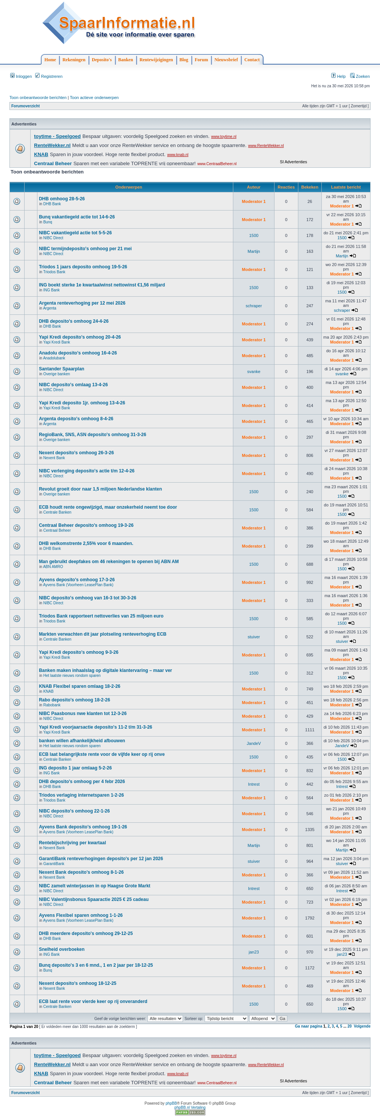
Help (338, 76)
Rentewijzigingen (156, 59)
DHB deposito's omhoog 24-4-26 (74, 321)
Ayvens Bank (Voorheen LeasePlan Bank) (78, 585)
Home (50, 59)
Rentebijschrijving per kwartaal (72, 842)
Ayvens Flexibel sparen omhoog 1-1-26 (81, 915)
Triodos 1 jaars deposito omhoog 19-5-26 (83, 266)
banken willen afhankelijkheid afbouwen (82, 740)
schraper (254, 305)
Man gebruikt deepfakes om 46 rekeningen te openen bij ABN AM (109, 561)
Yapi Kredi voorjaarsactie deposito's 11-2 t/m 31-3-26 (95, 727)
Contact (252, 59)
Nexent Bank (54, 458)
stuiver (254, 637)
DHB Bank (52, 204)
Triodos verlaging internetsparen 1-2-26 (81, 795)
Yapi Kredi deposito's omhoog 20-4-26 (80, 337)
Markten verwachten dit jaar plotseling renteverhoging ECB (102, 634)
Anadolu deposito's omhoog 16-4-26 (78, 353)
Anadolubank (54, 358)
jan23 (254, 952)
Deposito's (102, 59)
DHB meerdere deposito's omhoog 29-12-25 (86, 933)
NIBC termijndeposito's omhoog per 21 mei (85, 248)
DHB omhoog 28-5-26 (62, 198)
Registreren (48, 76)
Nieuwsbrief (226, 59)
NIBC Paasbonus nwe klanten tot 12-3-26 (83, 713)
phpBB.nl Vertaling (189, 1107)
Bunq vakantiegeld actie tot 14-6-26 (77, 217)
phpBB (171, 1103)
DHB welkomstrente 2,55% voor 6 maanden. (86, 543)
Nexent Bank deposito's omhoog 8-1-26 (81, 872)
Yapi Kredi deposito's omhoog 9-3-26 (78, 652)
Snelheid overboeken (62, 949)
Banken (125, 59)
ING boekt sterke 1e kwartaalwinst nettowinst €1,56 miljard (102, 285)
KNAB (48, 691)
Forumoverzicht (25, 106)
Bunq (47, 222)
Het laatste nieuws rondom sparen (72, 675)
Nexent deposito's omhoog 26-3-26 (76, 452)
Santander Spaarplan (61, 368)
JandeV (254, 743)
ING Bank (51, 290)
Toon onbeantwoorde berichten (38, 97)
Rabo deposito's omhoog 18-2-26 (74, 700)
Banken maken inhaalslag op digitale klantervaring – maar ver (105, 670)
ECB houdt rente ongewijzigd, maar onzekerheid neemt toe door (108, 507)
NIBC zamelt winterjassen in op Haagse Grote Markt (94, 885)
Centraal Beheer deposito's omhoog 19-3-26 (86, 525)
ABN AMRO (53, 567)
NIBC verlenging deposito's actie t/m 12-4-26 (87, 471)
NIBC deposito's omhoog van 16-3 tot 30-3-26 (87, 598)
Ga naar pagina (308, 1026)
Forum (201, 59)
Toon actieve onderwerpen (94, 97)
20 (349, 1026)
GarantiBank (53, 864)
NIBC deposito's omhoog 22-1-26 (74, 811)
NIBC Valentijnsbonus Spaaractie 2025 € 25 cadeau (94, 899)
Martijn (254, 251)
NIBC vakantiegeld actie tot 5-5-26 (75, 232)
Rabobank (51, 705)
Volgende (362, 1026)
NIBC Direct (53, 238)
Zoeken (360, 76)
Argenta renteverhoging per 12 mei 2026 (82, 303)
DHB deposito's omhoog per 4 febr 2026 (82, 781)
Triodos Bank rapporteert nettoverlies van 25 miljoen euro (101, 616)
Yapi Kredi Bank (56, 342)
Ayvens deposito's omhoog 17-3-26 (77, 579)
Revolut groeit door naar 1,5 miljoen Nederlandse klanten (100, 489)
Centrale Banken (57, 512)
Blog (184, 59)
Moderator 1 (254, 201)
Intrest (254, 784)
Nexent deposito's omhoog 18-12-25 (77, 983)
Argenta (49, 308)
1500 (253, 235)
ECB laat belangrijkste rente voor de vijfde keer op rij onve (102, 754)
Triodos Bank (54, 272)
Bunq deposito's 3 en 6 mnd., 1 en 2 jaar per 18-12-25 (96, 965)
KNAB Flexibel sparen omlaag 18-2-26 (79, 686)
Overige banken (56, 374)
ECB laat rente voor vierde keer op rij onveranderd (93, 1001)
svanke (254, 371)
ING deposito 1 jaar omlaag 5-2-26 (75, 768)
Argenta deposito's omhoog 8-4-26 (76, 418)
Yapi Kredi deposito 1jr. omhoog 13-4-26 (82, 403)
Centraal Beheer (57, 530)
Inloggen (21, 76)
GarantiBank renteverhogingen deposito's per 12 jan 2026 (101, 858)
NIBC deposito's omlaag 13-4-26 (73, 384)
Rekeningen (73, 59)
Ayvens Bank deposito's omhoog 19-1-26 (83, 827)
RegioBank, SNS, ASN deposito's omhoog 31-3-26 (92, 434)
